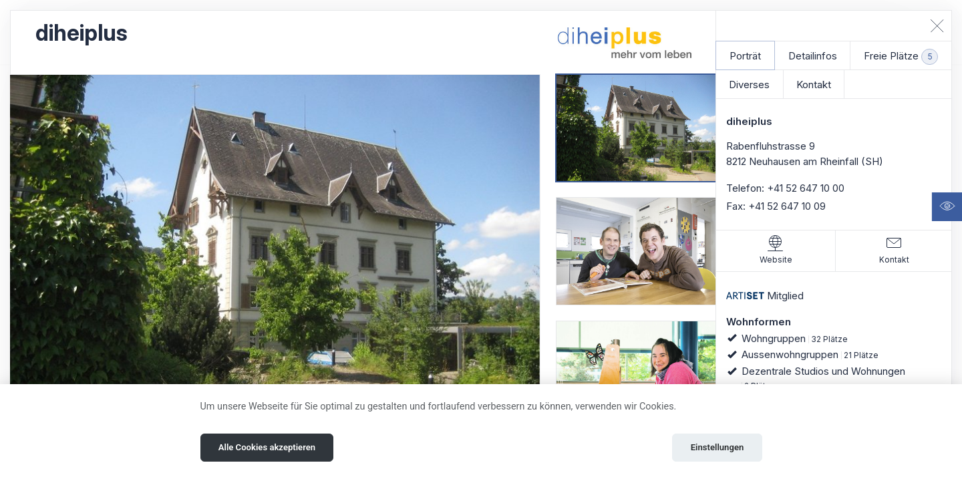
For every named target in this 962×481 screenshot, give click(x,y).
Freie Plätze (901, 57)
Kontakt (813, 84)
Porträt (745, 55)
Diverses (749, 84)
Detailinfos (812, 55)
